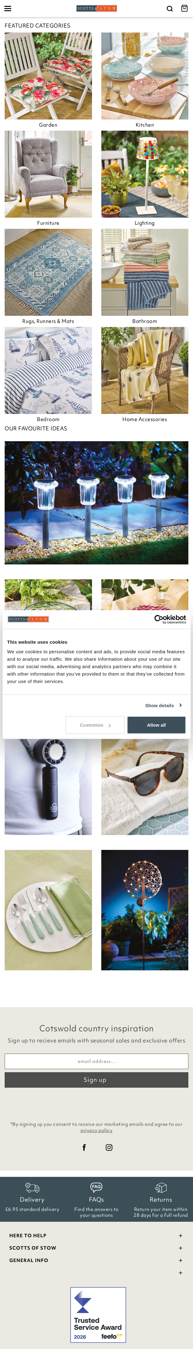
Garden (48, 124)
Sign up (95, 1080)
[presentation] (97, 1103)
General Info (96, 1261)
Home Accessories (144, 419)
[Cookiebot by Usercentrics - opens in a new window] (159, 619)
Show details (159, 705)
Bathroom (144, 321)
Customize (95, 725)
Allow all (156, 725)
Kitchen (145, 124)
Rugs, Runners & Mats (48, 321)
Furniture (48, 223)
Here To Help (96, 1236)
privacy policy (96, 1130)
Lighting (145, 223)
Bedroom (48, 419)
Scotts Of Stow (96, 1249)
